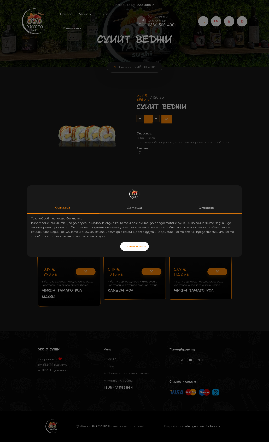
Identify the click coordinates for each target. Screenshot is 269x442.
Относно (206, 207)
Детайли (134, 207)
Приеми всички (134, 246)
